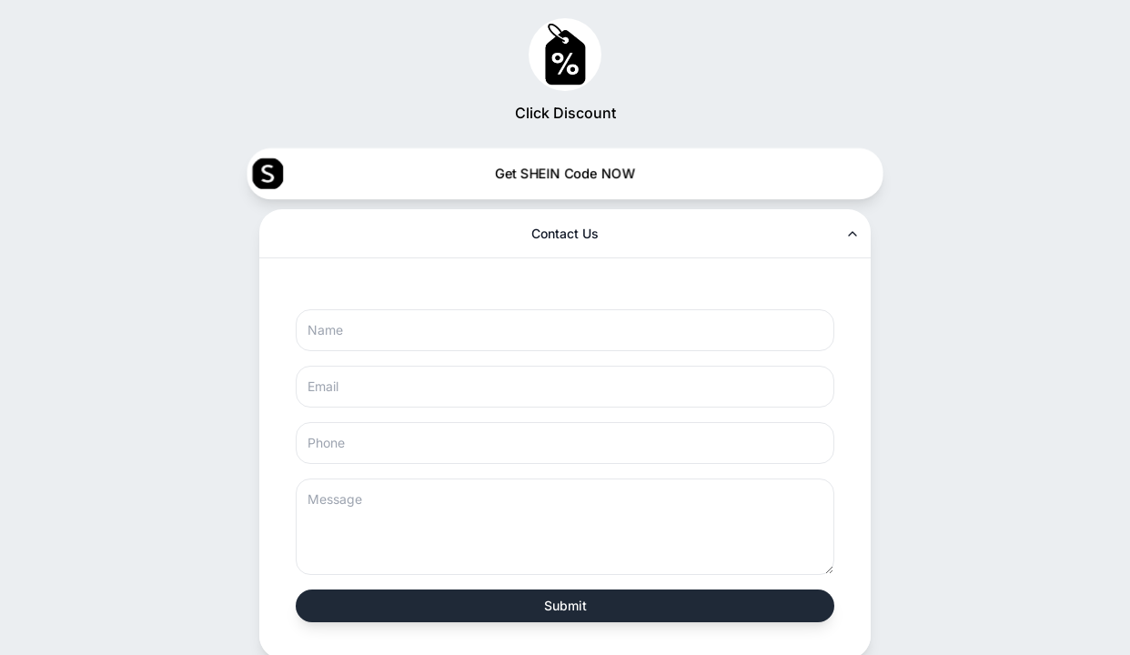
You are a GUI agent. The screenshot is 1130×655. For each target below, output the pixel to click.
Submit (565, 605)
